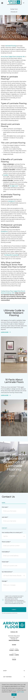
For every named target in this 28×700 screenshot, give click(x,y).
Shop (14, 670)
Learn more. (20, 692)
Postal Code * (5, 561)
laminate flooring (11, 45)
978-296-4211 (14, 12)
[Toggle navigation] (2, 3)
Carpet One (4, 17)
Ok (14, 694)
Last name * (5, 517)
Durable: (6, 175)
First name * (5, 507)
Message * (4, 581)
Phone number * (6, 541)
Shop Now (13, 476)
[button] (14, 536)
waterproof (11, 201)
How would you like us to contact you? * (12, 532)
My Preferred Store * (7, 571)
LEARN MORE (6, 332)
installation (4, 231)
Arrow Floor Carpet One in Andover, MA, (13, 56)
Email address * (6, 551)
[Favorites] (23, 3)
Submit (14, 609)
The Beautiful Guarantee (11, 255)
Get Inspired (14, 676)
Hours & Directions (14, 640)
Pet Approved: (13, 186)
